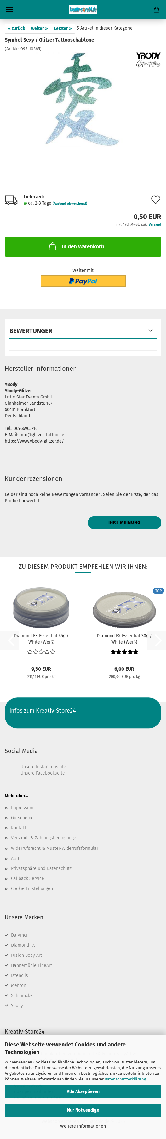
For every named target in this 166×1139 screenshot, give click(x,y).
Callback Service (27, 878)
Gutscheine (22, 817)
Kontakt (18, 828)
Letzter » (63, 28)
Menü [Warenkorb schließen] (9, 9)
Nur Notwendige (83, 1110)
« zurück (16, 28)
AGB (15, 858)
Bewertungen (31, 331)
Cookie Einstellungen (32, 888)
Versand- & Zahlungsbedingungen (45, 838)
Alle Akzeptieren (83, 1091)
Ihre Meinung (124, 522)
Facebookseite (50, 773)
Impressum (22, 807)
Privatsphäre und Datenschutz (41, 868)
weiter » (39, 28)
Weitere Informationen (83, 1126)
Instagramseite (51, 767)
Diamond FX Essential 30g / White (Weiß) (124, 638)
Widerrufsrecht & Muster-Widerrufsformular (54, 848)
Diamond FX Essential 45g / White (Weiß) (41, 638)
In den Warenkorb (76, 246)
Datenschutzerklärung (125, 1079)
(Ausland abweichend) (70, 203)
